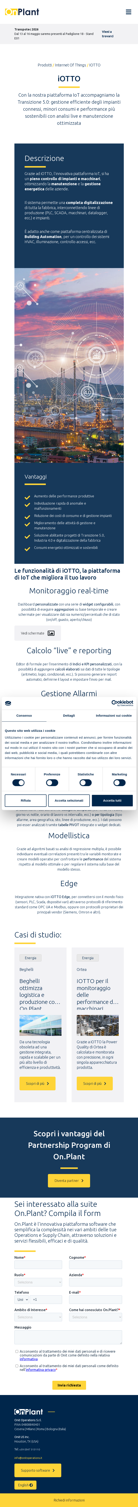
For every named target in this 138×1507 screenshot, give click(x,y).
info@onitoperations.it (28, 1458)
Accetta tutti (112, 800)
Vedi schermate (37, 633)
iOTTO (94, 65)
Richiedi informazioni (69, 1500)
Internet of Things (70, 65)
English (25, 1485)
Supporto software (38, 1470)
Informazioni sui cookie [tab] (114, 715)
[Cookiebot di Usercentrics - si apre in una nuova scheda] (114, 703)
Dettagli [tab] (69, 715)
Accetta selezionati (69, 800)
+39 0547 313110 (29, 1449)
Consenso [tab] (24, 715)
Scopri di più (37, 1083)
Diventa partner (69, 1181)
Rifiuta (26, 800)
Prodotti (45, 65)
